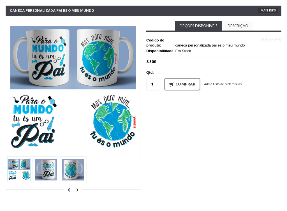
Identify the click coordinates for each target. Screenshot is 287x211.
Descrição (238, 26)
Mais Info (268, 10)
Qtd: (150, 72)
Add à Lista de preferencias (223, 84)
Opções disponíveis (198, 26)
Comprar (182, 84)
